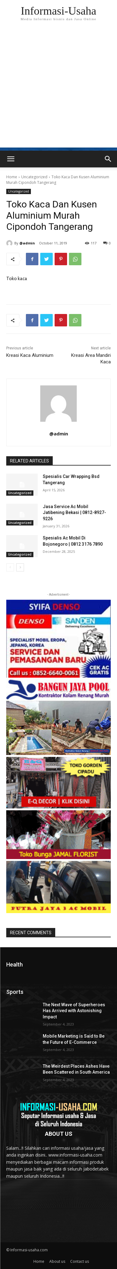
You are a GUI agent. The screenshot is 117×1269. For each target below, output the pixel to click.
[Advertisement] (58, 89)
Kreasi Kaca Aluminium (29, 355)
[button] (108, 159)
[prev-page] (10, 567)
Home (11, 177)
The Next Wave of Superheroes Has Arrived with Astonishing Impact (74, 1010)
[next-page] (20, 567)
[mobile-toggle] (11, 159)
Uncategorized (34, 177)
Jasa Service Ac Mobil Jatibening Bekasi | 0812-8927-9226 (74, 512)
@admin (27, 243)
